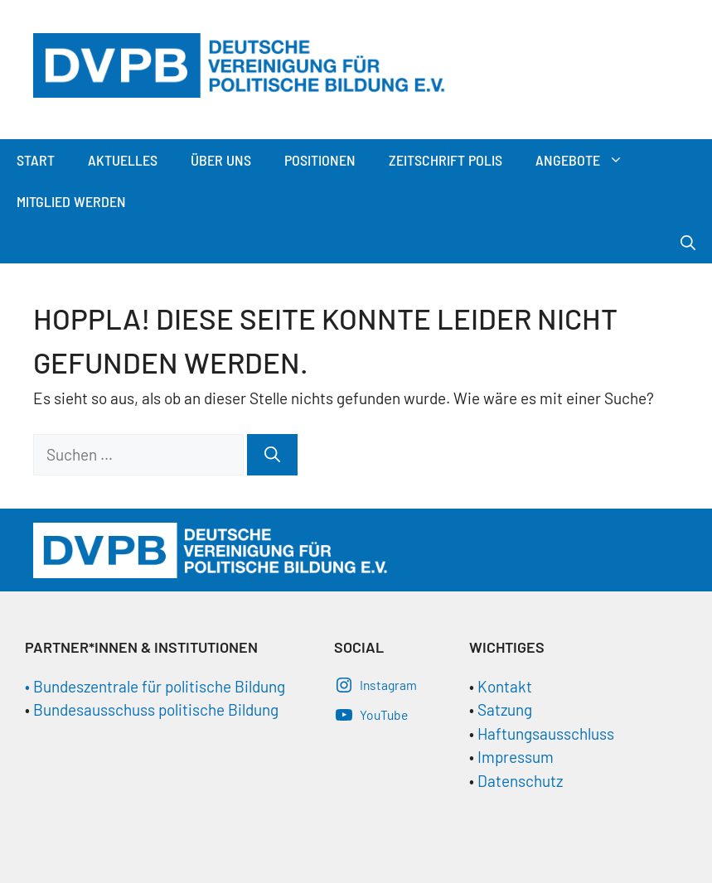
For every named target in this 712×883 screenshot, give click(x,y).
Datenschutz (520, 780)
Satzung (503, 709)
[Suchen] (272, 455)
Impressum (515, 756)
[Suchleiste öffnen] (688, 242)
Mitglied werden (71, 201)
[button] (620, 160)
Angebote (587, 160)
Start (36, 160)
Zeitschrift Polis (445, 160)
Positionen (320, 160)
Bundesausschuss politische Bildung (156, 709)
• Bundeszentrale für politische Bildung (155, 686)
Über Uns (221, 160)
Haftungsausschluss (545, 733)
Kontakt (504, 686)
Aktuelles (122, 160)
